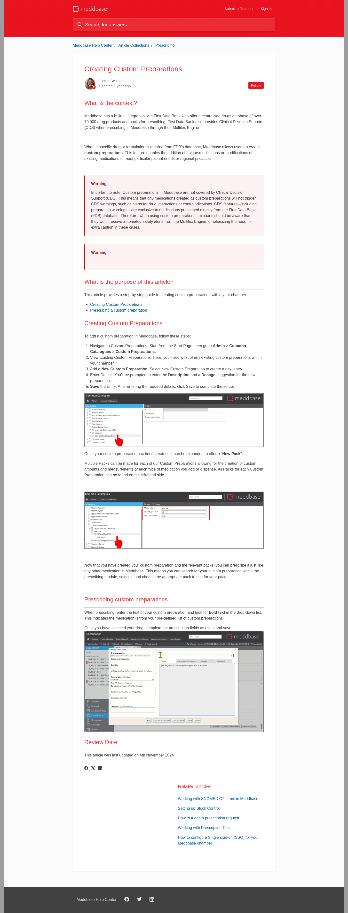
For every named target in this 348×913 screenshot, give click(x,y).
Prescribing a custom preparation (118, 310)
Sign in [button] (266, 9)
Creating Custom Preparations (116, 304)
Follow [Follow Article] (256, 85)
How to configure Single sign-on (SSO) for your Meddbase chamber (218, 840)
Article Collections (134, 45)
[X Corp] (93, 769)
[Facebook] (86, 769)
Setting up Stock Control (199, 808)
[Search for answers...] (174, 25)
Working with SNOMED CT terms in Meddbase (218, 799)
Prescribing (165, 45)
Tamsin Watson (111, 81)
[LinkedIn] (100, 769)
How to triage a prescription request (208, 818)
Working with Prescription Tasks (205, 828)
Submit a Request (238, 9)
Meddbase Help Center (93, 45)
